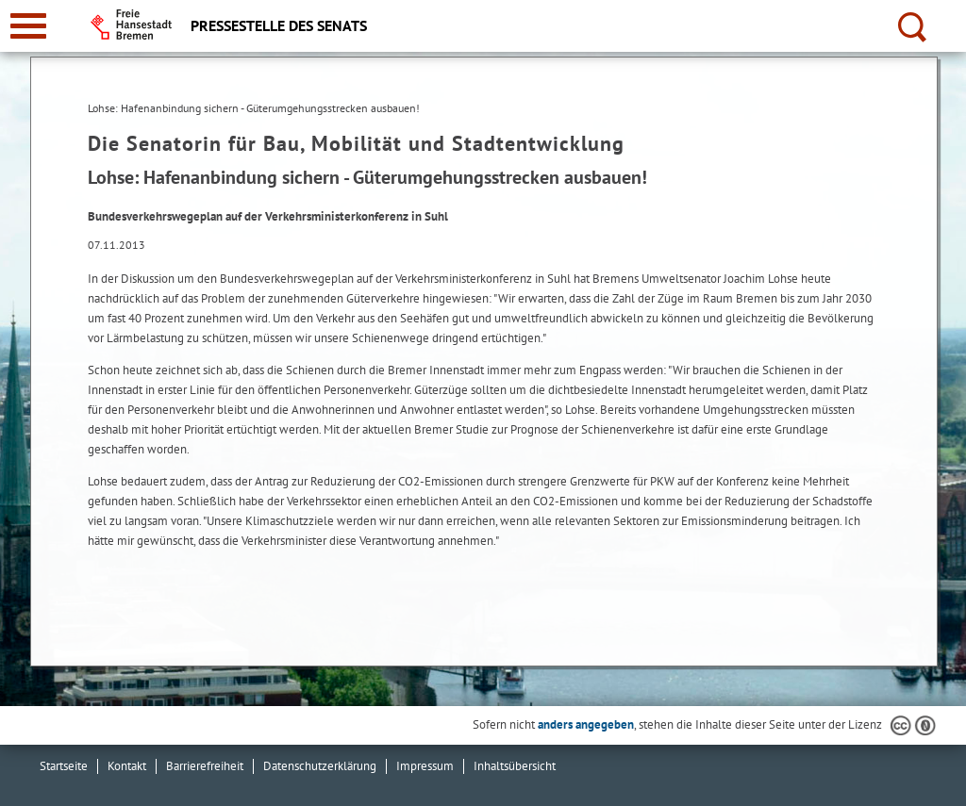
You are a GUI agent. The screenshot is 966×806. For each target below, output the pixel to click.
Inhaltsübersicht (515, 766)
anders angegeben (586, 724)
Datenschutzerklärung (319, 766)
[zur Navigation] (28, 26)
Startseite (64, 766)
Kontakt (127, 766)
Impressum (425, 766)
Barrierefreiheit (204, 766)
